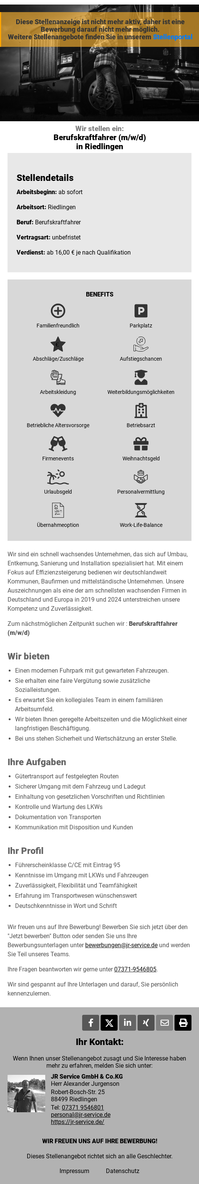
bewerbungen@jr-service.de (121, 945)
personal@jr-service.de (80, 1114)
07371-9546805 (135, 969)
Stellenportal (173, 37)
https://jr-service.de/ (77, 1121)
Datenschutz (122, 1171)
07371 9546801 (83, 1107)
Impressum (74, 1171)
